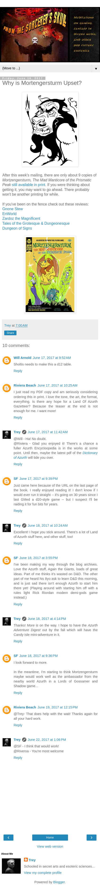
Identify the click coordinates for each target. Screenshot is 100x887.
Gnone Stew (12, 209)
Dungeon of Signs (17, 228)
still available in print (28, 185)
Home (50, 837)
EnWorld (9, 214)
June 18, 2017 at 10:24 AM (48, 525)
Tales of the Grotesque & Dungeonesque (36, 223)
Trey (17, 432)
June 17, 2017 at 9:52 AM (52, 358)
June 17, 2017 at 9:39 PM (38, 479)
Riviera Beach (25, 385)
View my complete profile (43, 873)
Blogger (59, 882)
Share (10, 333)
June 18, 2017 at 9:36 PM (38, 656)
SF (16, 479)
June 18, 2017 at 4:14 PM (47, 619)
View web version (50, 846)
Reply (18, 371)
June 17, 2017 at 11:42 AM (48, 432)
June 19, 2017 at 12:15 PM (57, 707)
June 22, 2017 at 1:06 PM (47, 740)
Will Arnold (22, 358)
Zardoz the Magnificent (21, 218)
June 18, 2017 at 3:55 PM (38, 558)
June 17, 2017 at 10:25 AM (57, 385)
